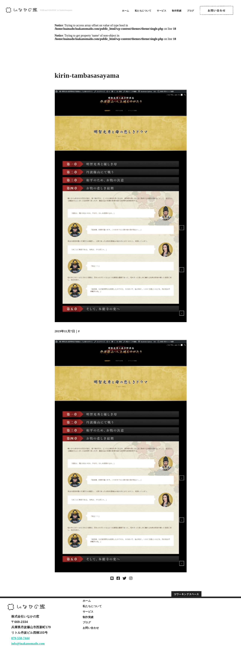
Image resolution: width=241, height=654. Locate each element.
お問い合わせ (91, 627)
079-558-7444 (20, 638)
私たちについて (143, 10)
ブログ (190, 10)
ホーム (125, 10)
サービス (161, 10)
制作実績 (176, 10)
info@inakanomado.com (28, 643)
